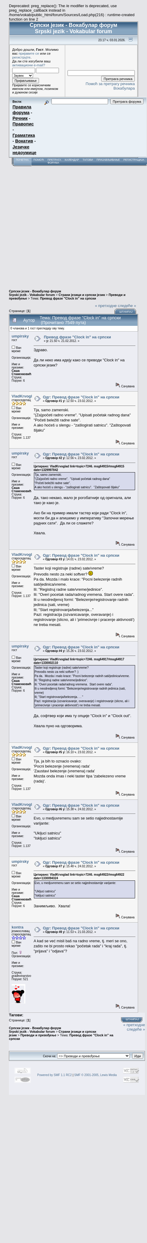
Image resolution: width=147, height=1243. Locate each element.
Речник (20, 118)
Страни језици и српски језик (82, 295)
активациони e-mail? (28, 65)
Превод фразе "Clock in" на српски (68, 298)
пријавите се (29, 53)
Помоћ (38, 159)
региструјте (21, 57)
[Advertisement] (56, 225)
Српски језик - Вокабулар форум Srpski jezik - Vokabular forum (35, 293)
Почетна (22, 159)
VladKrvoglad (24, 396)
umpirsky (20, 336)
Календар (72, 159)
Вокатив (24, 141)
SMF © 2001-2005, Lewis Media (95, 1075)
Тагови (87, 159)
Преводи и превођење (38, 1035)
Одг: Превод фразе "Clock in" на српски (81, 397)
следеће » (127, 305)
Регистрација (133, 159)
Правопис (23, 124)
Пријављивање (108, 159)
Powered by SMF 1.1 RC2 (54, 1075)
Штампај (125, 311)
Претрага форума (54, 161)
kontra (18, 927)
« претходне (106, 305)
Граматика (23, 135)
